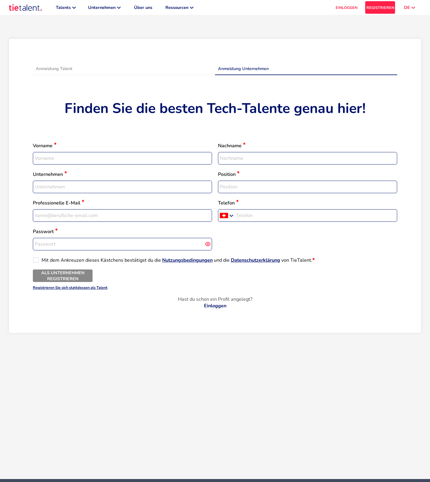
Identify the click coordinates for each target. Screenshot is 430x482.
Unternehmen (104, 9)
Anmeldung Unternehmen (243, 72)
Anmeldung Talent (54, 72)
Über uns (143, 9)
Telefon (226, 206)
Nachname (230, 148)
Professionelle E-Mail (56, 206)
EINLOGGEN (346, 9)
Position (227, 177)
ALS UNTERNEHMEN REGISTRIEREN (63, 279)
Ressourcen (179, 9)
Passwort (43, 234)
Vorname (43, 148)
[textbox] (122, 161)
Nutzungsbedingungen (187, 263)
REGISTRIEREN (380, 9)
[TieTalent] (25, 9)
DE (409, 9)
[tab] (124, 72)
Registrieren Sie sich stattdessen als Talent (70, 290)
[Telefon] (315, 218)
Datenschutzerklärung (255, 263)
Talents (66, 9)
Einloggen (215, 309)
